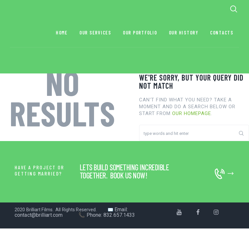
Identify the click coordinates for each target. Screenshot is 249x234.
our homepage (191, 113)
